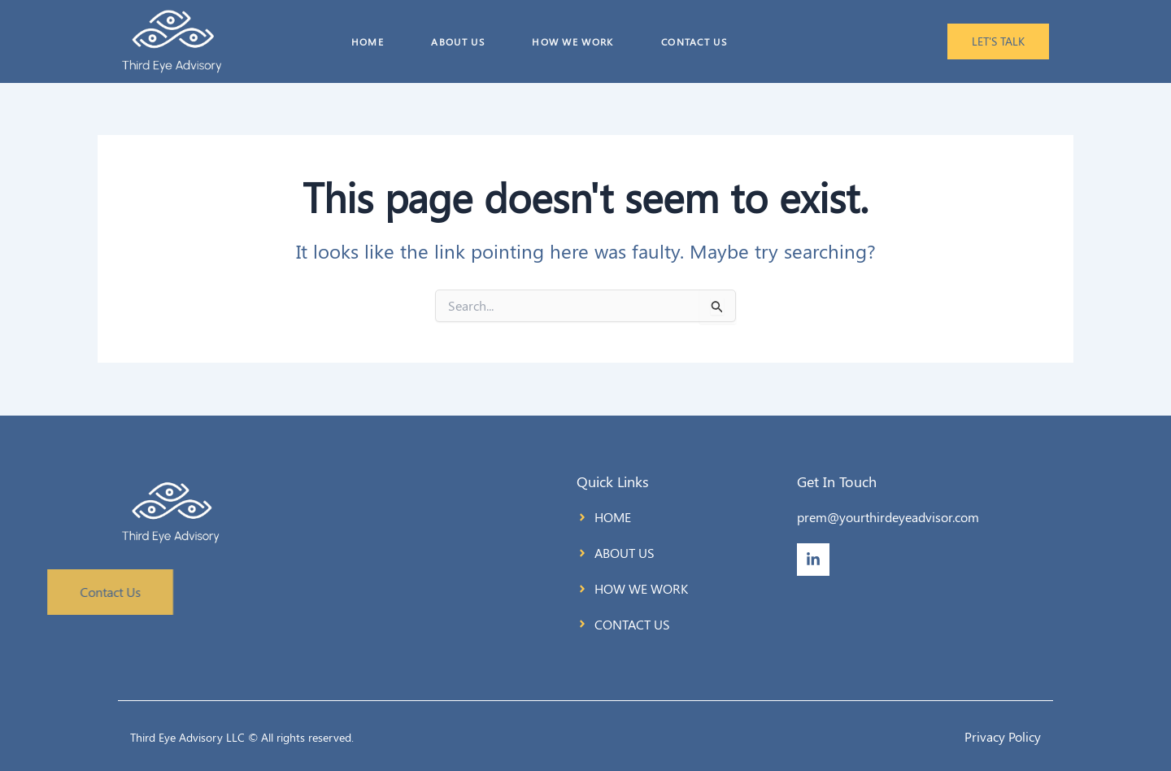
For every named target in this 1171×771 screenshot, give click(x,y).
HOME (364, 41)
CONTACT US (695, 41)
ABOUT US (455, 41)
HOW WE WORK (572, 41)
